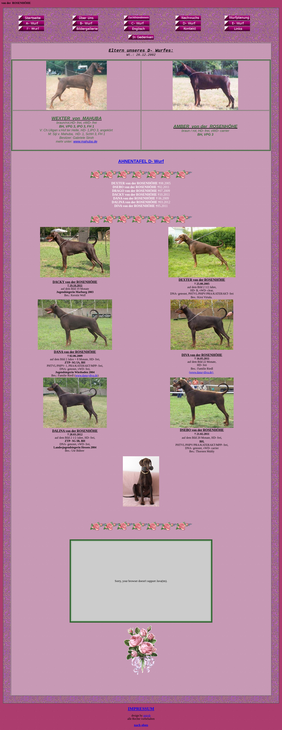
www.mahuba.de (85, 141)
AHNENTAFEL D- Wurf (141, 161)
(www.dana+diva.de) (201, 372)
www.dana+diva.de (86, 375)
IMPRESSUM (141, 708)
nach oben (141, 725)
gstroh (147, 715)
